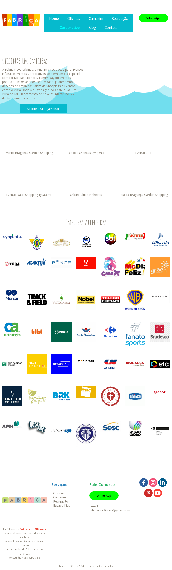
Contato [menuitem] (111, 27)
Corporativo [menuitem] (70, 27)
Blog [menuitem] (92, 27)
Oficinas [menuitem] (73, 18)
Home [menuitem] (54, 18)
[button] (153, 18)
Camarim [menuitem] (96, 18)
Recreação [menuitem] (120, 18)
